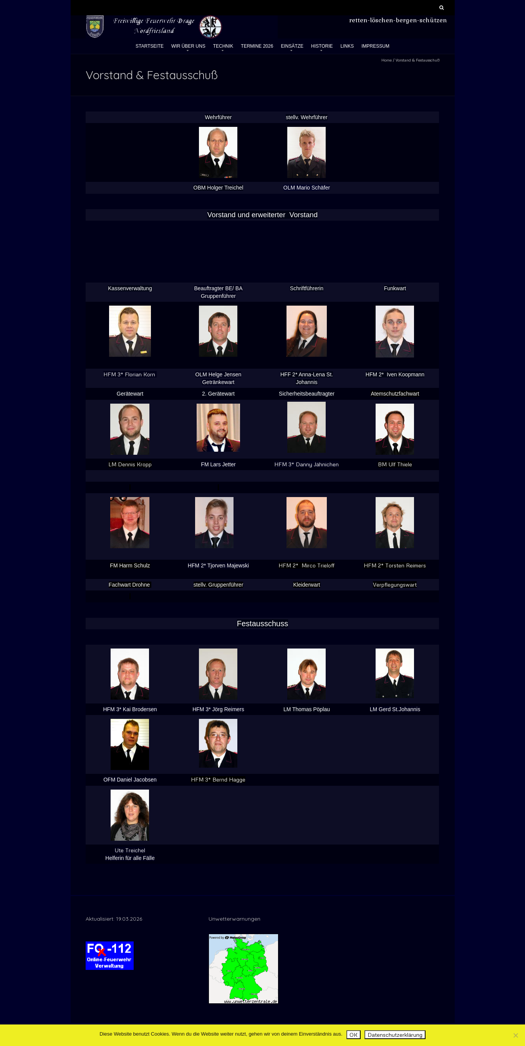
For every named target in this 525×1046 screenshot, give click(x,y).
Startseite (150, 46)
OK (353, 1034)
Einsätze (292, 46)
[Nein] (515, 1035)
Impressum (375, 46)
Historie (322, 46)
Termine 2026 (257, 46)
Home (386, 60)
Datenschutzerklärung (395, 1034)
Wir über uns (188, 46)
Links (347, 46)
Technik (223, 46)
